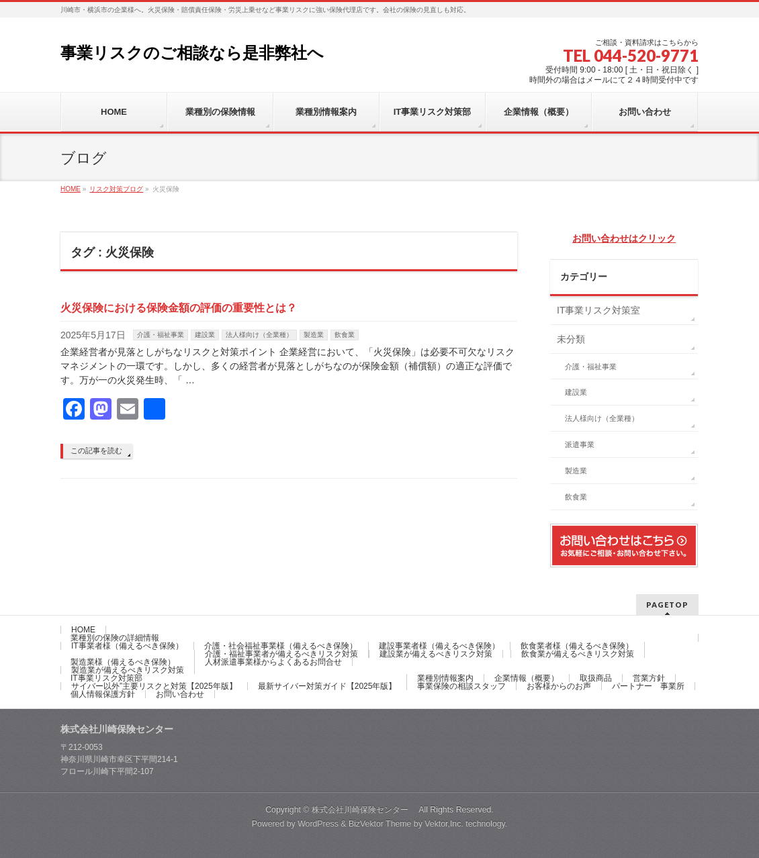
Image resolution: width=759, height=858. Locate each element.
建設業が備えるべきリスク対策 (436, 654)
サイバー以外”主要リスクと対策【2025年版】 (154, 686)
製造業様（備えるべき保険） (123, 662)
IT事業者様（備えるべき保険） (127, 646)
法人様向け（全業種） (259, 334)
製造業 (314, 334)
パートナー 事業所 (648, 686)
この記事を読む (96, 450)
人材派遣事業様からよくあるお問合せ (273, 662)
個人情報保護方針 (103, 694)
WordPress (318, 823)
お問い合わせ (180, 694)
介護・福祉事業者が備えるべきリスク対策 (281, 654)
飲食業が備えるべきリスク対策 (577, 654)
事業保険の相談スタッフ (461, 686)
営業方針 (649, 678)
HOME (83, 630)
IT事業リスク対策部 (106, 678)
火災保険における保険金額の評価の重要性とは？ (178, 308)
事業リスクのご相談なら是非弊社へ (192, 53)
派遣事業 (579, 444)
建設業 (205, 334)
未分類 (571, 339)
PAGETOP (667, 604)
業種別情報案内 (445, 678)
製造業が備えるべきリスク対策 (127, 670)
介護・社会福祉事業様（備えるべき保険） (280, 646)
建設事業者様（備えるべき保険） (439, 646)
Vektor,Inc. (444, 823)
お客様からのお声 (559, 686)
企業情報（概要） (526, 678)
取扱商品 (596, 678)
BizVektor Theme (380, 823)
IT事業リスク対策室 (598, 310)
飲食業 (344, 334)
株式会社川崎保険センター (365, 809)
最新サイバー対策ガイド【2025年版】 (327, 686)
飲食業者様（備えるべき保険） (577, 646)
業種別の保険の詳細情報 (115, 638)
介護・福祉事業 (160, 334)
